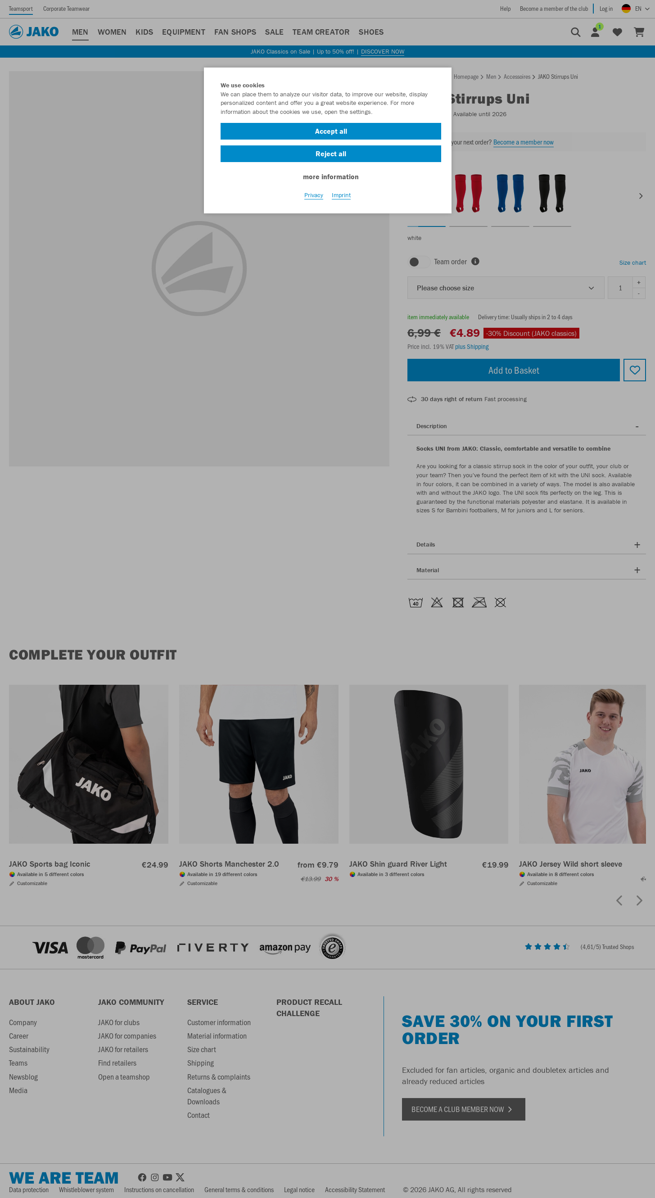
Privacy (313, 198)
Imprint (341, 198)
